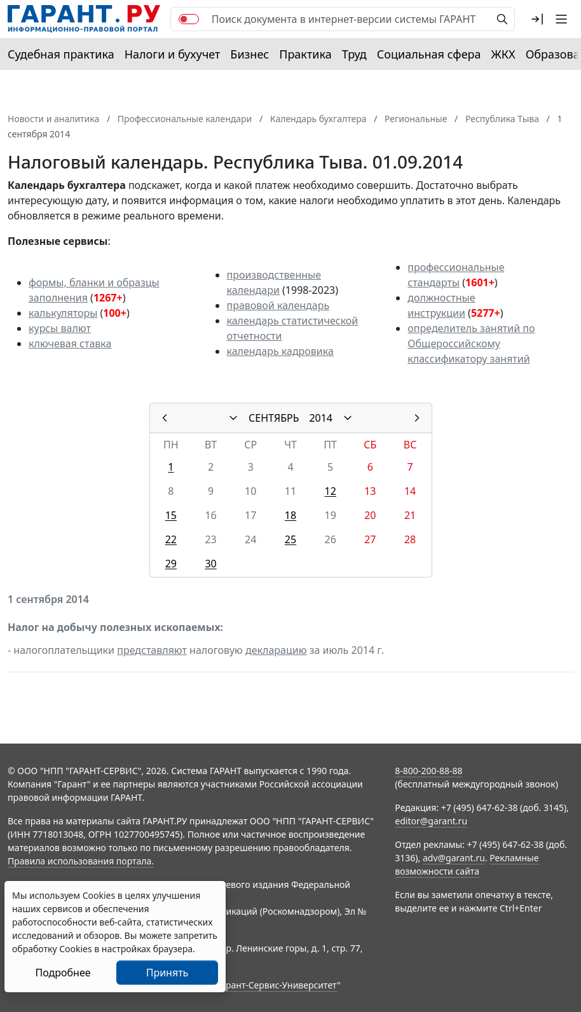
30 (210, 564)
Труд (354, 54)
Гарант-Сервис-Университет (277, 985)
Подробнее (62, 973)
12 (330, 491)
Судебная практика (61, 54)
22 (171, 539)
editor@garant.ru (431, 821)
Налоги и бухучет (173, 54)
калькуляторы (63, 313)
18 (290, 515)
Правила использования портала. (81, 861)
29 (171, 564)
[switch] (189, 19)
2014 (320, 418)
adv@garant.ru (454, 858)
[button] (537, 19)
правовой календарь (278, 305)
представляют (152, 650)
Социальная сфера (429, 54)
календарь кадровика (280, 351)
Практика (305, 54)
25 (290, 539)
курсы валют (60, 328)
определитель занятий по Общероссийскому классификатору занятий (471, 343)
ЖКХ (503, 54)
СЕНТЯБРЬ (274, 418)
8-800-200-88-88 (428, 771)
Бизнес (249, 54)
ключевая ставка (70, 343)
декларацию (275, 650)
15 (171, 515)
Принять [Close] (167, 973)
